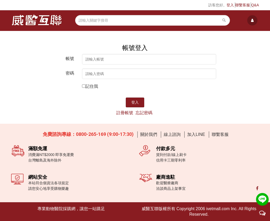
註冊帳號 (124, 113)
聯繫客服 (242, 5)
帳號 (70, 58)
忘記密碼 (144, 113)
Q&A (255, 5)
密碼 (70, 73)
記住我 (91, 86)
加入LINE (196, 134)
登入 (230, 5)
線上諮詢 (172, 134)
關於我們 (148, 134)
